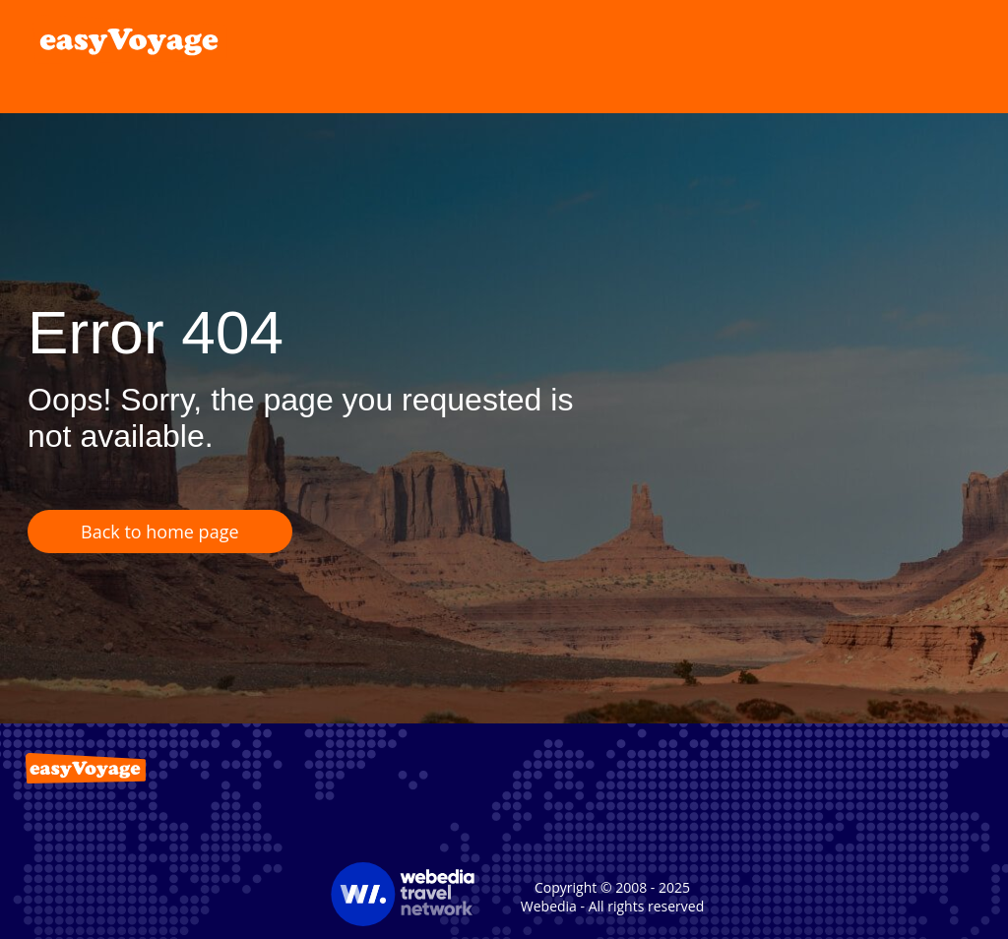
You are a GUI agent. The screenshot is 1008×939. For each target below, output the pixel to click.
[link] (130, 39)
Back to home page (160, 531)
